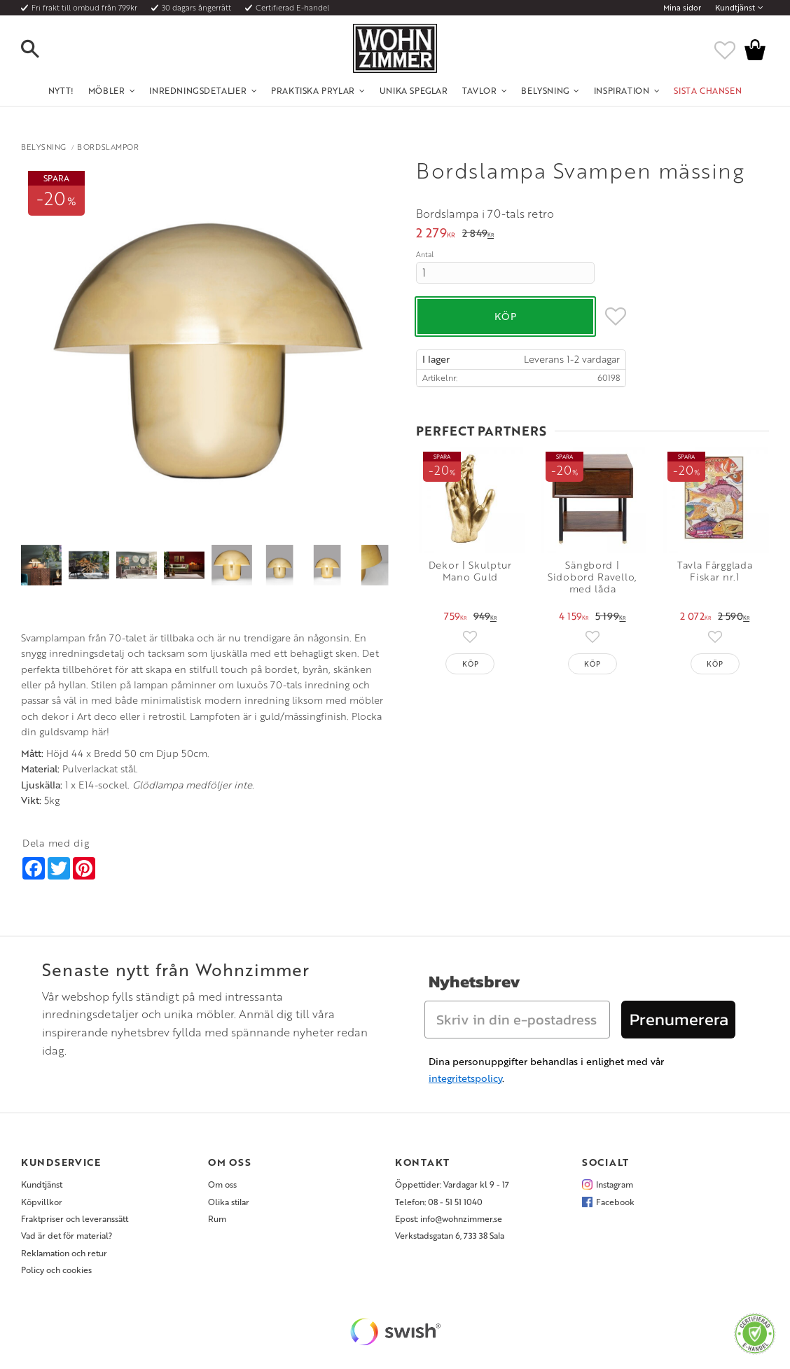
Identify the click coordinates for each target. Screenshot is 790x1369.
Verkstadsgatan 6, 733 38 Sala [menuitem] (449, 1235)
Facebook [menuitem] (615, 1202)
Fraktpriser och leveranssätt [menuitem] (74, 1218)
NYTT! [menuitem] (61, 90)
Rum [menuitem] (217, 1218)
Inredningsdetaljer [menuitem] (198, 90)
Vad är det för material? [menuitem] (66, 1235)
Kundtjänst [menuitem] (735, 7)
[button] (42, 50)
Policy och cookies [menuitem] (56, 1269)
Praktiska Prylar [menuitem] (313, 90)
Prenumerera (679, 1019)
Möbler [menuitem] (106, 90)
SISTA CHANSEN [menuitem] (708, 90)
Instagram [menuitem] (614, 1184)
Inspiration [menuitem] (622, 90)
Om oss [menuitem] (222, 1184)
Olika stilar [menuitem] (228, 1202)
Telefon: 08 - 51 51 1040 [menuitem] (439, 1202)
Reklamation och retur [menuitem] (64, 1253)
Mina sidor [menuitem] (682, 7)
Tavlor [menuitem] (479, 90)
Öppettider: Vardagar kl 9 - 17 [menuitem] (452, 1184)
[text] (435, 234)
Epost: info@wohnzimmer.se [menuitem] (448, 1218)
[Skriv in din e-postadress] (517, 1019)
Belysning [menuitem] (545, 90)
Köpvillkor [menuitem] (41, 1202)
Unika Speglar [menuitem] (414, 90)
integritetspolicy (465, 1078)
